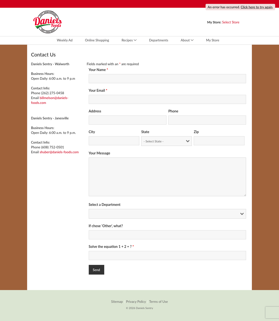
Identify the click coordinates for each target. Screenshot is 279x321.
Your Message (99, 153)
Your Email (98, 90)
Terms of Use (158, 302)
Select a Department (105, 204)
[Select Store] (231, 22)
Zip (196, 132)
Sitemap (117, 302)
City (92, 132)
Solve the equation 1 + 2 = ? (111, 246)
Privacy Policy (136, 302)
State (145, 132)
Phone (173, 111)
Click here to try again (256, 7)
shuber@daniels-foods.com (59, 152)
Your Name (98, 70)
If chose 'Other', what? (106, 226)
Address (95, 111)
